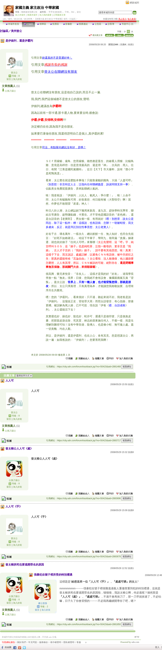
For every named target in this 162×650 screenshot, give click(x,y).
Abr (72, 12)
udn (4, 19)
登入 (157, 647)
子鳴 (67, 12)
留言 (9, 79)
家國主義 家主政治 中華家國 (37, 8)
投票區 (54, 24)
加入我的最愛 (45, 15)
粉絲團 (8, 647)
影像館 (67, 24)
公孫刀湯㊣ (10, 91)
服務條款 (43, 642)
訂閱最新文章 (59, 15)
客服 (79, 642)
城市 (10, 19)
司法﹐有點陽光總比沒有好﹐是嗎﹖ (64, 147)
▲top (136, 636)
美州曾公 (16, 30)
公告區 (96, 24)
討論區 (28, 24)
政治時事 (28, 19)
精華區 (41, 24)
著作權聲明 (55, 642)
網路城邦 (134, 2)
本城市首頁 (12, 24)
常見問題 (32, 642)
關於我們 (21, 642)
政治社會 (18, 19)
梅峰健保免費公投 (29, 12)
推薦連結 (82, 24)
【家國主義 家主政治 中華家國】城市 (51, 19)
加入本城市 (20, 15)
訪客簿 (109, 24)
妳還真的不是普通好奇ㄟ (57, 57)
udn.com (135, 642)
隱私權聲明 (68, 642)
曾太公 (14, 72)
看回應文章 (96, 35)
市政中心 (126, 24)
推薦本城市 (32, 15)
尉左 (79, 12)
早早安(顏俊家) (55, 12)
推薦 (131, 44)
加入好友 (17, 79)
